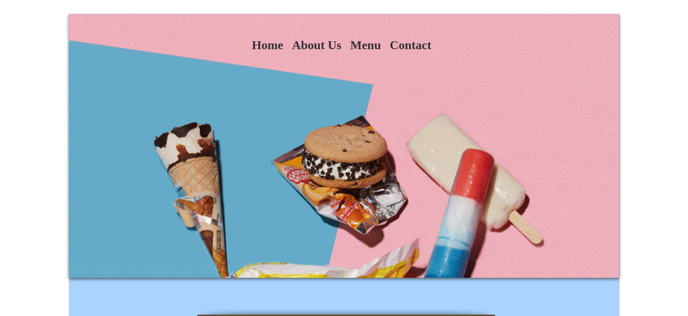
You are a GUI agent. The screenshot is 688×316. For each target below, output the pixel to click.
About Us (316, 45)
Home (267, 45)
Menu (365, 45)
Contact (410, 45)
